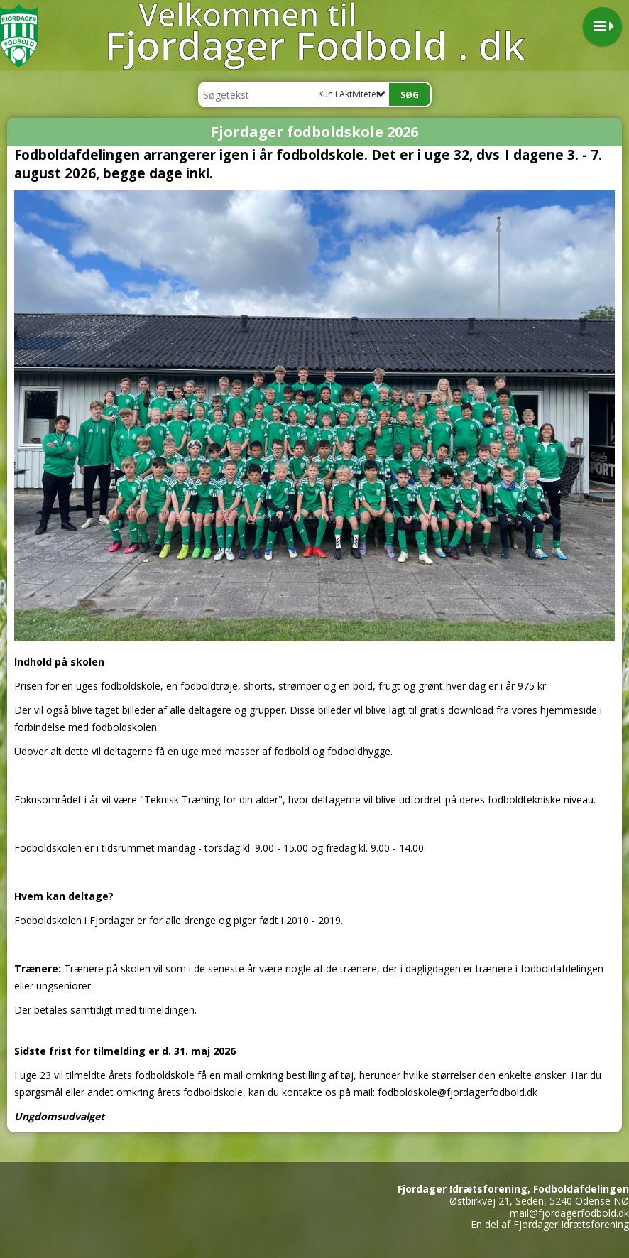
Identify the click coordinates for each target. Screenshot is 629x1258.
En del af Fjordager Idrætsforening (550, 1224)
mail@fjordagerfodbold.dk (569, 1213)
